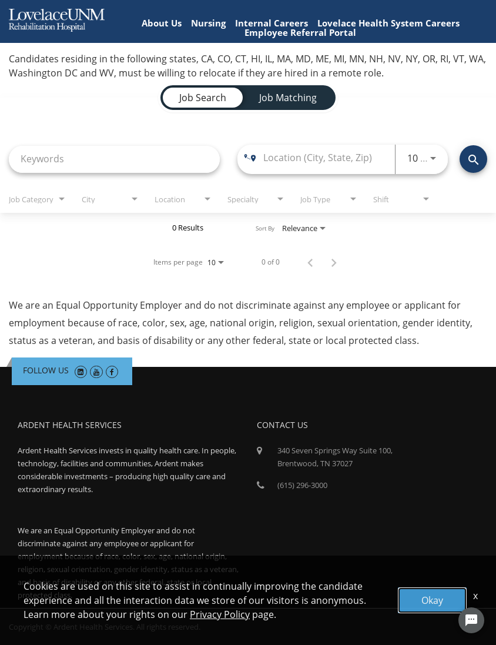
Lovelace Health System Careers (388, 23)
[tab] (202, 98)
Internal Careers (271, 23)
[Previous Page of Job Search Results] (310, 262)
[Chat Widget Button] (471, 620)
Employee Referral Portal (300, 32)
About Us (162, 23)
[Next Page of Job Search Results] (334, 262)
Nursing (208, 23)
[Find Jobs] (473, 159)
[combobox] (114, 159)
